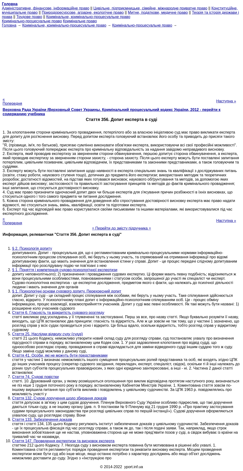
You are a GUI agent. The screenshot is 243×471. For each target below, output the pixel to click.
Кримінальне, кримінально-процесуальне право (88, 17)
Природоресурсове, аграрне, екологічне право (83, 12)
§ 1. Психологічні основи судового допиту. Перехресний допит (66, 291)
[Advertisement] (121, 61)
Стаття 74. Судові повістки (35, 377)
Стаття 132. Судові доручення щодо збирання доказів (59, 398)
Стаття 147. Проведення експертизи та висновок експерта (63, 441)
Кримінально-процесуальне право (32, 21)
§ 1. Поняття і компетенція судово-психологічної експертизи (64, 270)
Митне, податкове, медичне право (158, 12)
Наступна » (226, 101)
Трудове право (29, 17)
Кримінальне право (80, 21)
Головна (9, 25)
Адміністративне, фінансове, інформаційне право (45, 8)
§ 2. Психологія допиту (32, 248)
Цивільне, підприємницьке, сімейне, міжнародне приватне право (150, 8)
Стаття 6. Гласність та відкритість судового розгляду (58, 313)
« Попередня (12, 101)
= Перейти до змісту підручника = (121, 228)
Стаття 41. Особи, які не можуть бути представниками (59, 355)
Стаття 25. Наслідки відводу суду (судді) (47, 334)
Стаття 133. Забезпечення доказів (42, 420)
